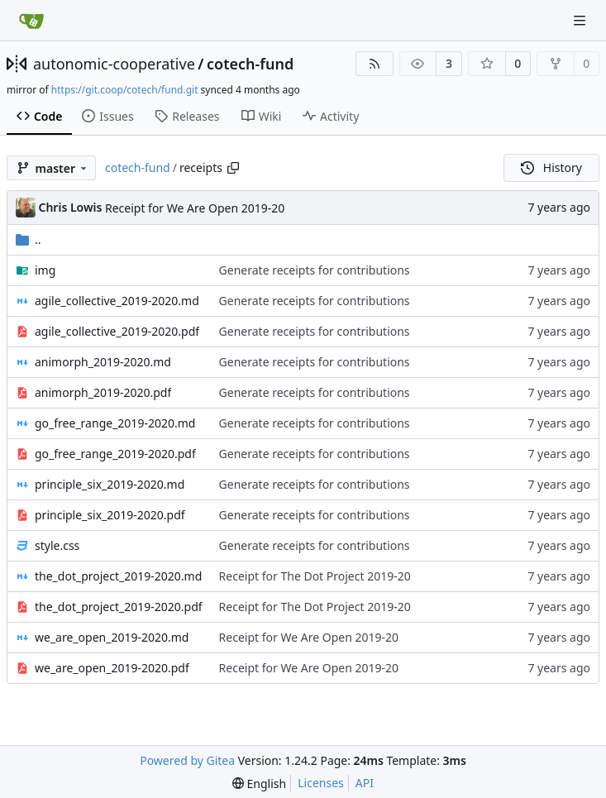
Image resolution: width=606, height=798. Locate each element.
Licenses (321, 783)
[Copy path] (233, 168)
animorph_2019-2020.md (103, 362)
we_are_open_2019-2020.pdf (112, 668)
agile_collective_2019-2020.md (117, 300)
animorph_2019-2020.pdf (103, 392)
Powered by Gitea (187, 760)
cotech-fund (250, 63)
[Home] (31, 21)
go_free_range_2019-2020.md (115, 423)
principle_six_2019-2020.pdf (110, 515)
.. (28, 239)
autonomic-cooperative (114, 63)
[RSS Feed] (374, 63)
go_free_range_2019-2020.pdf (115, 453)
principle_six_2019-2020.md (109, 484)
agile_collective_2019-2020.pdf (117, 331)
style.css (57, 545)
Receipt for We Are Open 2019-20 (194, 208)
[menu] (259, 783)
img (45, 270)
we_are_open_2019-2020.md (111, 637)
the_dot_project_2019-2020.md (118, 576)
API (364, 783)
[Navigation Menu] (581, 20)
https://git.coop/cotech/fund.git (124, 90)
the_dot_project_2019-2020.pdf (119, 606)
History (551, 167)
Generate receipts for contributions (314, 270)
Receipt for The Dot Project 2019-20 (315, 576)
